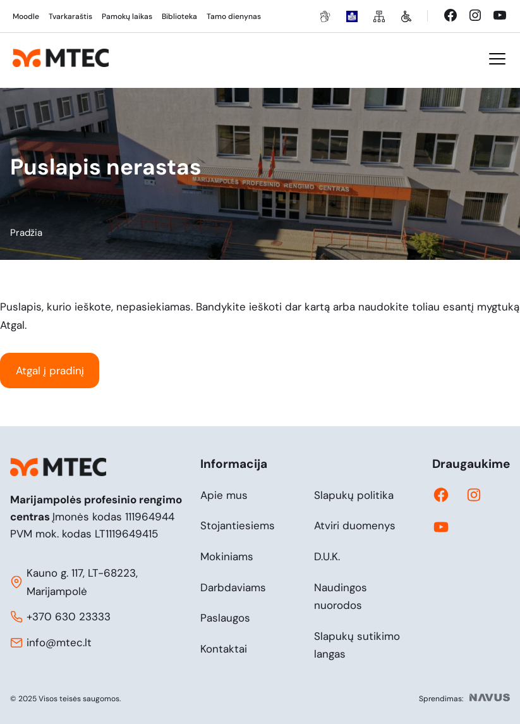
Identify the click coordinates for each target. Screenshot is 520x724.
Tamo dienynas (234, 16)
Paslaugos (225, 618)
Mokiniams (226, 556)
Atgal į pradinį (50, 370)
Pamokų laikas (127, 16)
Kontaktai (223, 649)
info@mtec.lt (59, 642)
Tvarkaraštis (70, 16)
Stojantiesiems (237, 525)
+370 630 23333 (69, 616)
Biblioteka (179, 16)
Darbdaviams (233, 587)
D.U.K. (327, 556)
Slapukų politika (354, 495)
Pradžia (26, 232)
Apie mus (224, 495)
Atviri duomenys (355, 525)
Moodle (26, 16)
